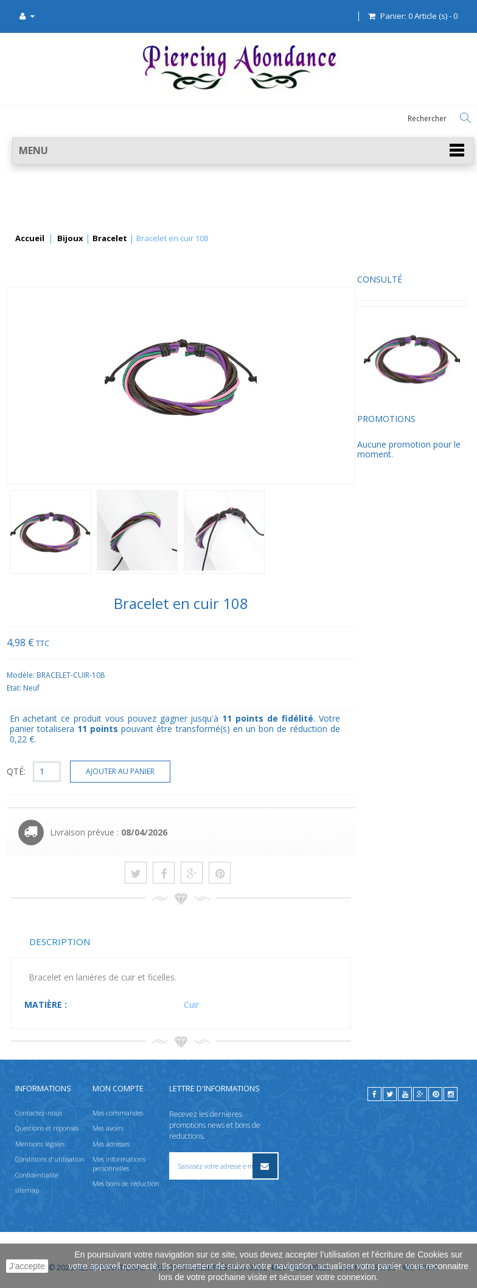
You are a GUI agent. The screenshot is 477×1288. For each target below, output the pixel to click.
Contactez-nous (38, 1112)
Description (174, 941)
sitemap (27, 1189)
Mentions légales (39, 1143)
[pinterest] (435, 1094)
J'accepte (27, 1266)
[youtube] (405, 1094)
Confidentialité (36, 1174)
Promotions (40, 428)
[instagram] (451, 1094)
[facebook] (374, 1094)
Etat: (130, 688)
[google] (420, 1094)
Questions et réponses (46, 1128)
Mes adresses (111, 1143)
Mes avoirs (108, 1128)
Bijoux (70, 239)
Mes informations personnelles (118, 1163)
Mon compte (118, 1088)
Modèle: (136, 675)
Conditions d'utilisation (50, 1159)
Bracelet (109, 239)
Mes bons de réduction (125, 1183)
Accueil (29, 239)
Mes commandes (117, 1112)
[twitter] (390, 1094)
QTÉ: (131, 771)
